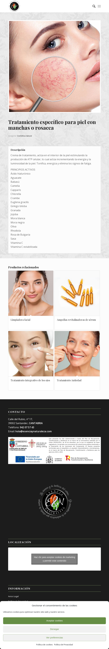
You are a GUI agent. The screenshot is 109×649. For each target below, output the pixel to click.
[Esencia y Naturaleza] (45, 6)
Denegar (54, 629)
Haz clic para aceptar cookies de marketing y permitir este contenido (54, 559)
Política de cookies (44, 644)
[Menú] (99, 6)
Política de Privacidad (63, 644)
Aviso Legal (13, 596)
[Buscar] (92, 6)
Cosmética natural (24, 136)
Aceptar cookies (54, 620)
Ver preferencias (54, 637)
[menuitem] (92, 6)
